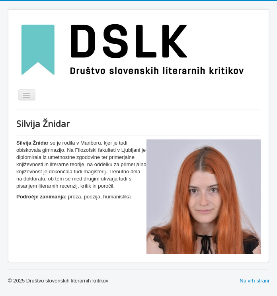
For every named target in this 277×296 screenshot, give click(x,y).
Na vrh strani (254, 281)
